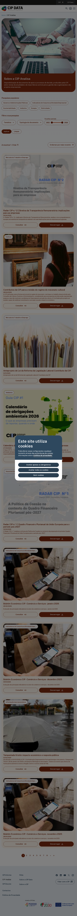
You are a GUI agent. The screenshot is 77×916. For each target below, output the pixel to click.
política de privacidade (43, 455)
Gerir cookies (38, 475)
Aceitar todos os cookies (38, 470)
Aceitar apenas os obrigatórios (38, 465)
